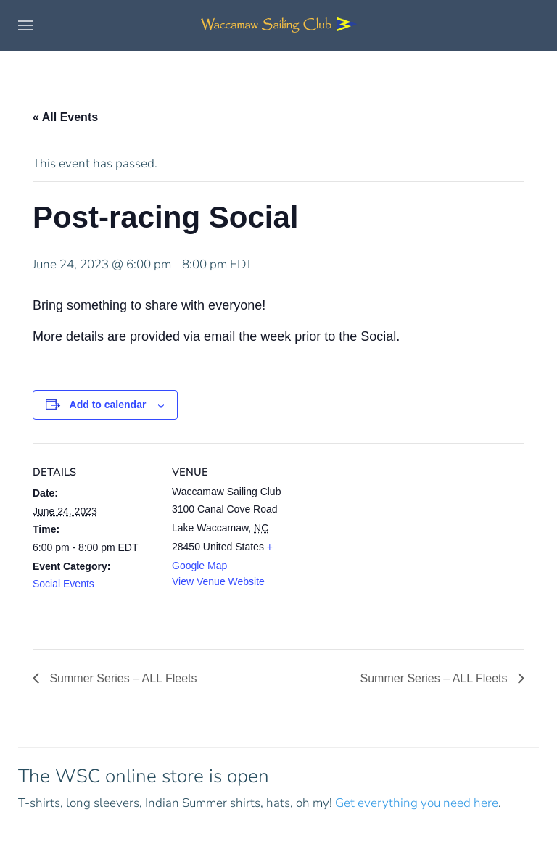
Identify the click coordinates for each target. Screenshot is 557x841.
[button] (25, 25)
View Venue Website (218, 581)
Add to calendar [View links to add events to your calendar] (108, 404)
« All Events (65, 117)
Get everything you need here (416, 803)
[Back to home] (278, 25)
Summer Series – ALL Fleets (121, 678)
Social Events (63, 583)
